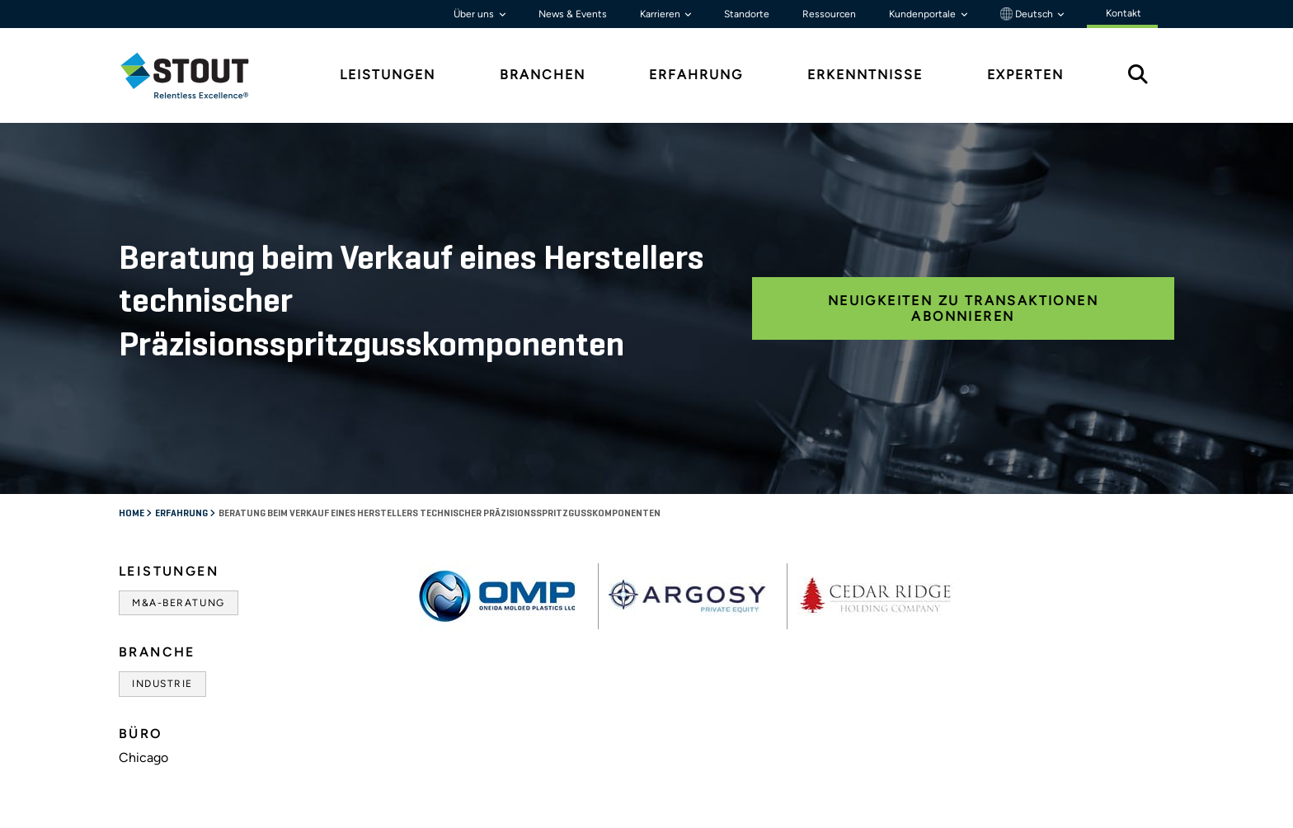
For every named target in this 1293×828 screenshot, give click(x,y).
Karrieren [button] (661, 14)
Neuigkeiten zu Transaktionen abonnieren (963, 308)
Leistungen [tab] (387, 74)
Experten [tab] (1025, 74)
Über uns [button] (475, 14)
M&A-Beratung (178, 603)
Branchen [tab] (542, 74)
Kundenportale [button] (923, 14)
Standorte (746, 14)
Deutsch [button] (1028, 14)
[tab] (197, 75)
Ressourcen (829, 14)
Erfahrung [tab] (696, 74)
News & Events (572, 14)
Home (132, 514)
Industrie (162, 683)
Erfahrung (182, 514)
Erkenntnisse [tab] (865, 74)
